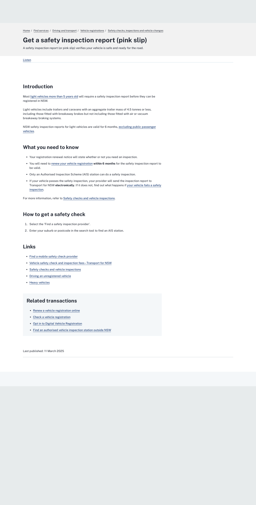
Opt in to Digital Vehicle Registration (57, 323)
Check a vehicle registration (51, 317)
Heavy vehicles (39, 282)
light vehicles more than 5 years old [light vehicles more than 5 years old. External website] (54, 96)
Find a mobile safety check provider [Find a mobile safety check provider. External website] (53, 256)
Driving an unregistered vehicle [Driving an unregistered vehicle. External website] (50, 276)
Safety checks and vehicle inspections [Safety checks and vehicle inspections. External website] (89, 198)
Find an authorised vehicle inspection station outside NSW (72, 330)
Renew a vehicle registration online (56, 310)
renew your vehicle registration (72, 163)
